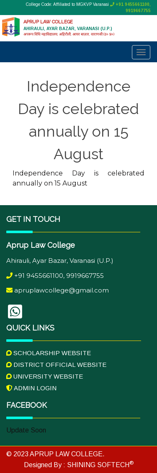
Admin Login (31, 388)
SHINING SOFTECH (99, 464)
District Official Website (56, 364)
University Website (44, 376)
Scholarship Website (48, 352)
